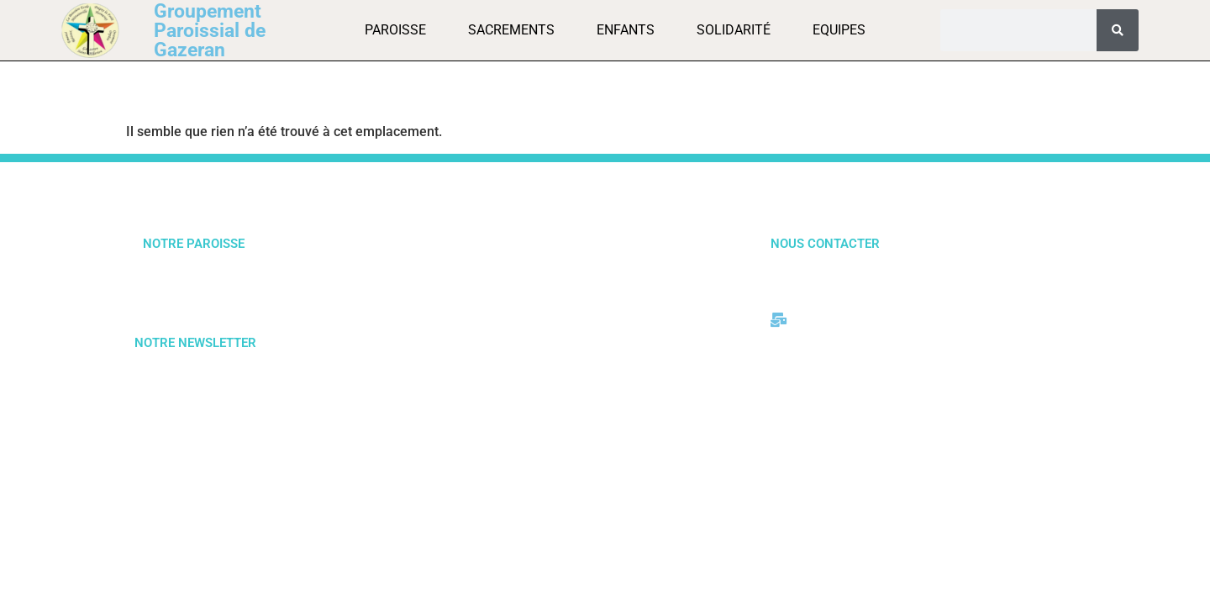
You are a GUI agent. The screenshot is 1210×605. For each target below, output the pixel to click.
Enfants (626, 30)
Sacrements (511, 30)
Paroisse (395, 30)
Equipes (839, 30)
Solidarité (734, 30)
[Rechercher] (1118, 30)
